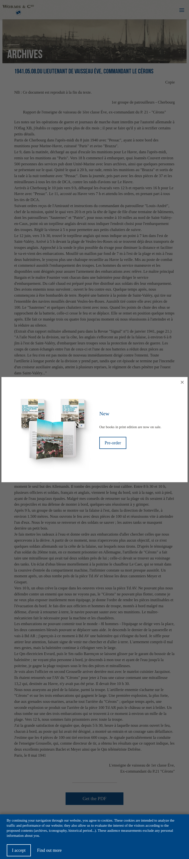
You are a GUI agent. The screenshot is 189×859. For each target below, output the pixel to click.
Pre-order (113, 442)
